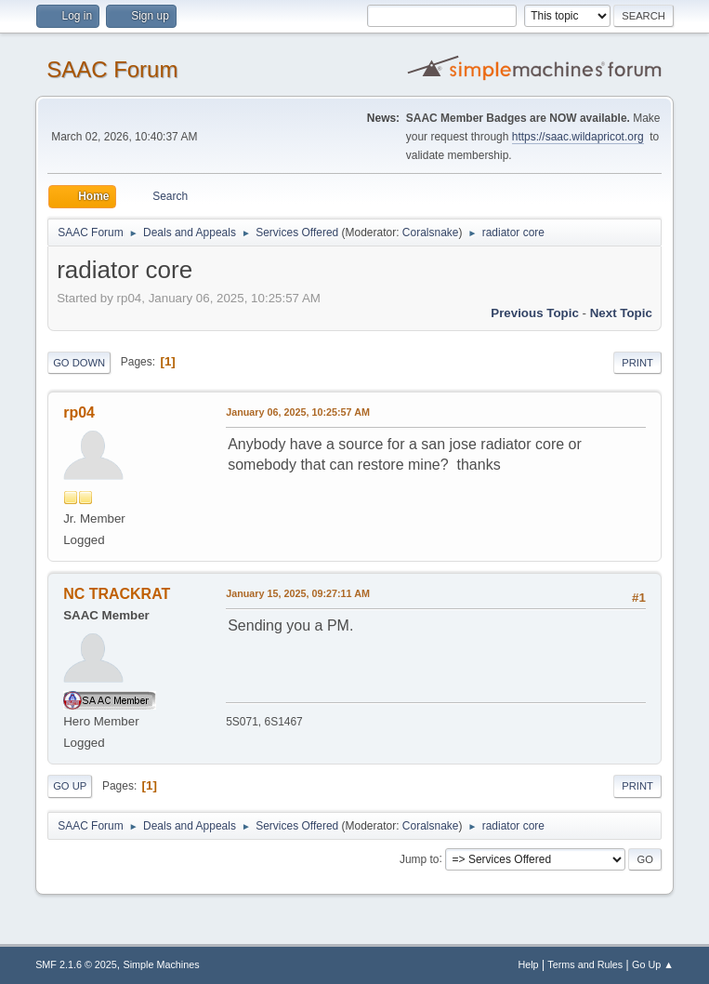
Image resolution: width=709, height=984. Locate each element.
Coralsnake (430, 232)
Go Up (69, 785)
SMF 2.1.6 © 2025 (76, 964)
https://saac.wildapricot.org (578, 136)
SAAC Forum (111, 69)
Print (637, 362)
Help (528, 964)
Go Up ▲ (653, 964)
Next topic (621, 313)
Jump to (420, 858)
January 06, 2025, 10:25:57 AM (298, 412)
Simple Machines (161, 964)
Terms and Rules (585, 964)
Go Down (79, 362)
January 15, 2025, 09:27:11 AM (298, 593)
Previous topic (535, 313)
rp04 (79, 412)
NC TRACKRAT (116, 594)
